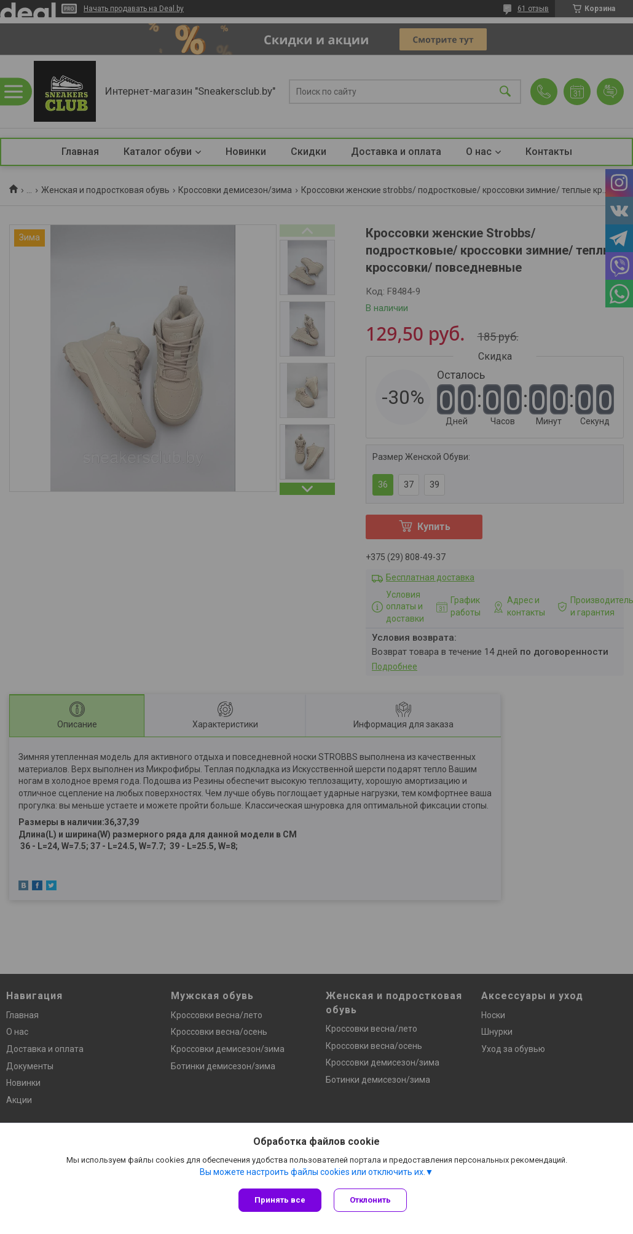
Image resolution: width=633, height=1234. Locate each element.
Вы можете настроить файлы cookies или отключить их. (312, 1172)
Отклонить (370, 1199)
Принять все (279, 1199)
